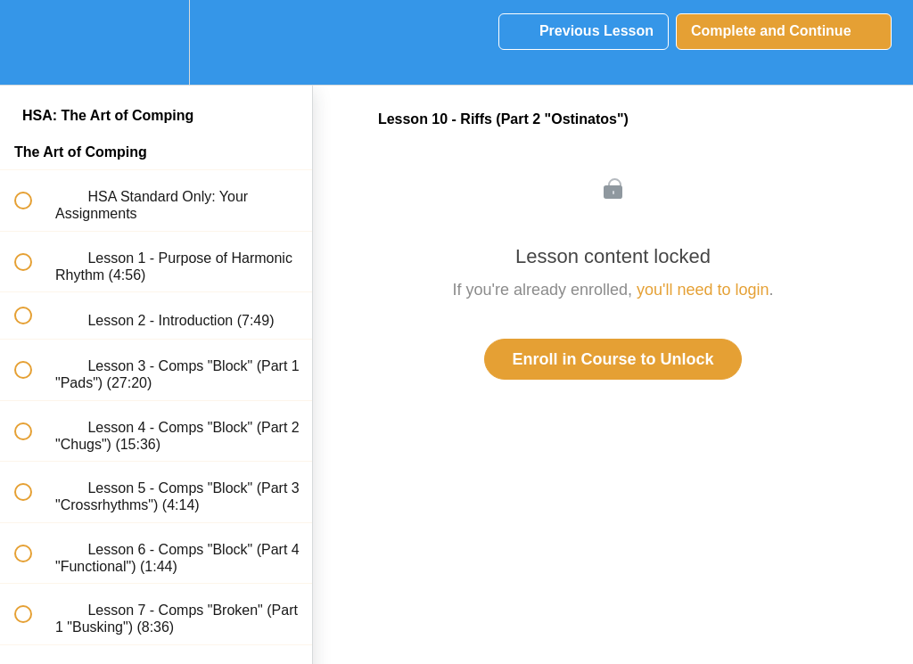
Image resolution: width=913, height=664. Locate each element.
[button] (33, 42)
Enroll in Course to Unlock (612, 359)
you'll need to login (703, 290)
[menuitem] (156, 42)
